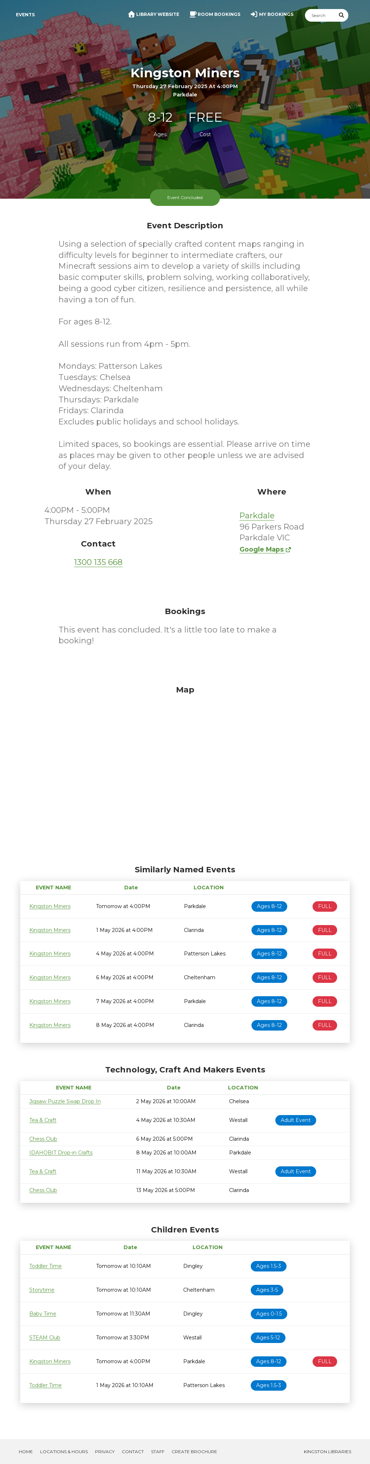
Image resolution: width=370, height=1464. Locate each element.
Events (25, 14)
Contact (133, 1451)
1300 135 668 (98, 562)
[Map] (185, 773)
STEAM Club (44, 1337)
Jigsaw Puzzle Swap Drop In (65, 1101)
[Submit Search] (342, 15)
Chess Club (43, 1139)
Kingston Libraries (327, 1451)
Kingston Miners (49, 906)
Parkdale (257, 516)
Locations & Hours (64, 1451)
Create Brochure (194, 1451)
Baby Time (42, 1313)
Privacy (105, 1451)
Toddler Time (45, 1266)
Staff (157, 1451)
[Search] (320, 15)
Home (26, 1451)
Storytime (42, 1290)
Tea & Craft (42, 1120)
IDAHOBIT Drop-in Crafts (60, 1152)
